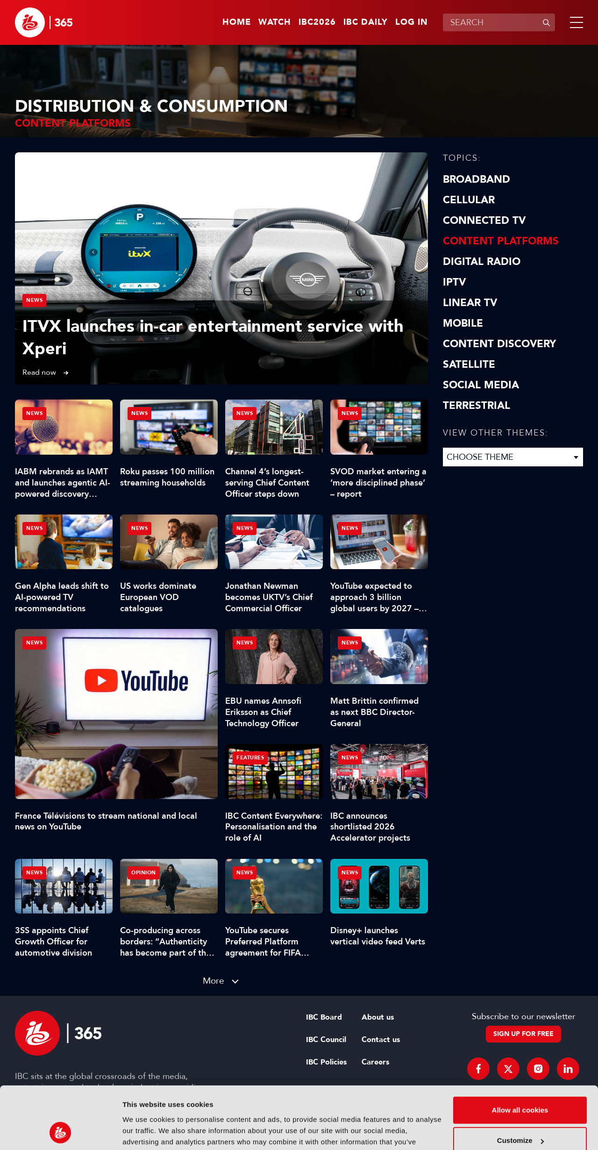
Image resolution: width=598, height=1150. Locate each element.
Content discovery (499, 344)
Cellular (469, 200)
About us (378, 1017)
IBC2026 (317, 22)
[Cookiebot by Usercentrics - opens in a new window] (60, 1132)
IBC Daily (365, 22)
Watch (274, 22)
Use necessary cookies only (520, 1113)
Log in (411, 22)
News (34, 300)
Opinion (143, 872)
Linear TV (470, 303)
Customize (520, 1082)
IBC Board (324, 1017)
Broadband (476, 179)
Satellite (469, 364)
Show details (144, 1132)
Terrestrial (476, 406)
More (213, 980)
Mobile (463, 323)
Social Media (481, 385)
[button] (574, 22)
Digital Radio (481, 262)
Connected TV (484, 221)
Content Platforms (501, 241)
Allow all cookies (520, 1052)
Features (250, 757)
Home (236, 22)
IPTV (454, 282)
